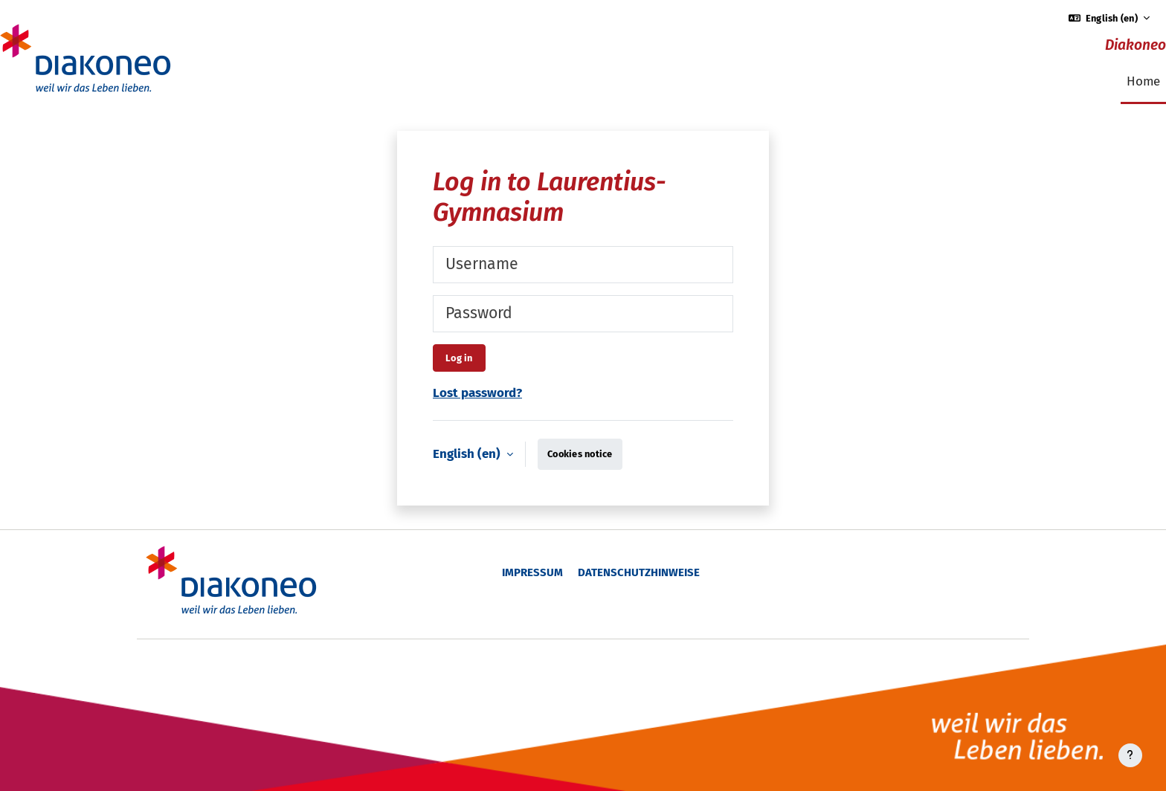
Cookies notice (580, 453)
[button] (1109, 18)
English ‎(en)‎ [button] (468, 454)
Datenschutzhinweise (639, 572)
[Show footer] (1130, 755)
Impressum (532, 572)
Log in (459, 358)
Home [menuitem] (1143, 81)
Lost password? (477, 393)
